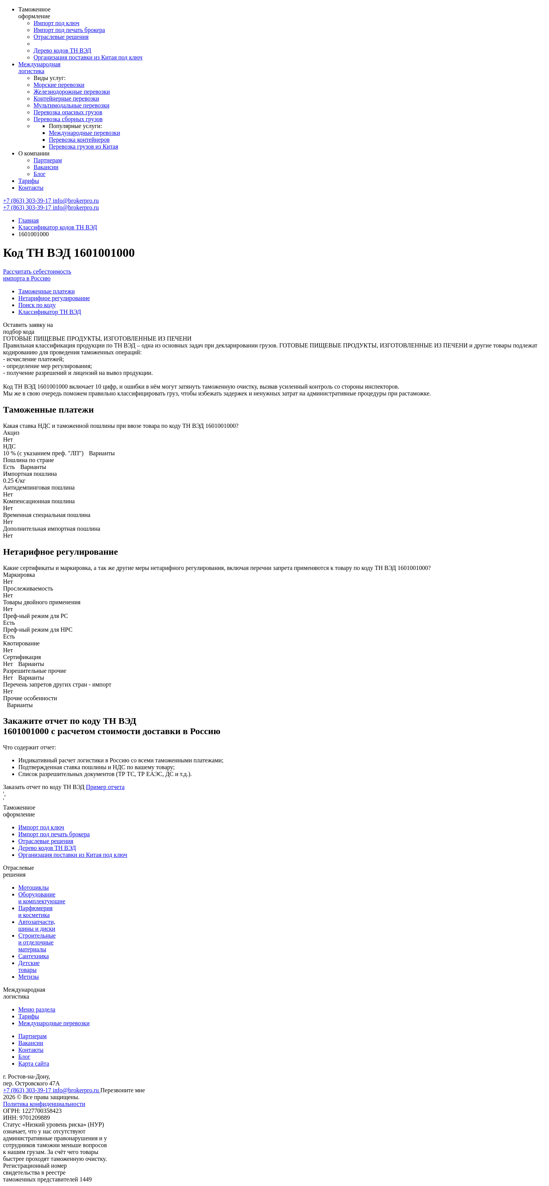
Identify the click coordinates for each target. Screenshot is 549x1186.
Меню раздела (36, 1009)
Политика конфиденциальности (44, 1104)
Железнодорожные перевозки (72, 91)
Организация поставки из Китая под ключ (88, 57)
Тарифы (28, 181)
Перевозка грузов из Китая (83, 146)
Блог (40, 174)
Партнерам (48, 160)
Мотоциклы (33, 887)
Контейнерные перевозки (66, 98)
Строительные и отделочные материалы (37, 942)
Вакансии (46, 167)
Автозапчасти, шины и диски (36, 925)
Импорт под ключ (56, 23)
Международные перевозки (84, 133)
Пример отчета (105, 787)
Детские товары (29, 966)
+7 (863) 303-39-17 (28, 200)
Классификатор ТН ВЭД (49, 312)
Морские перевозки (59, 85)
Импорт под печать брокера (69, 30)
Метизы (28, 976)
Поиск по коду (37, 305)
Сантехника (33, 956)
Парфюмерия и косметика (35, 911)
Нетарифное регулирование (54, 298)
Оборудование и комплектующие (41, 897)
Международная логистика (39, 67)
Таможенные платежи (46, 291)
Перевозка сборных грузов (68, 119)
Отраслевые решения (61, 37)
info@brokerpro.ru (76, 200)
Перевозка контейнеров (79, 139)
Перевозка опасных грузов (68, 112)
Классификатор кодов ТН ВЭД (57, 227)
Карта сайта (33, 1063)
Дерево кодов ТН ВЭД (62, 50)
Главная (28, 220)
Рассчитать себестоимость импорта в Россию (37, 275)
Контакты (30, 187)
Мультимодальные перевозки (71, 105)
